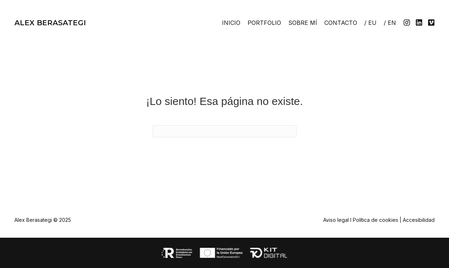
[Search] (224, 131)
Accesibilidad (419, 220)
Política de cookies (375, 220)
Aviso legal (336, 220)
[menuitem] (370, 23)
